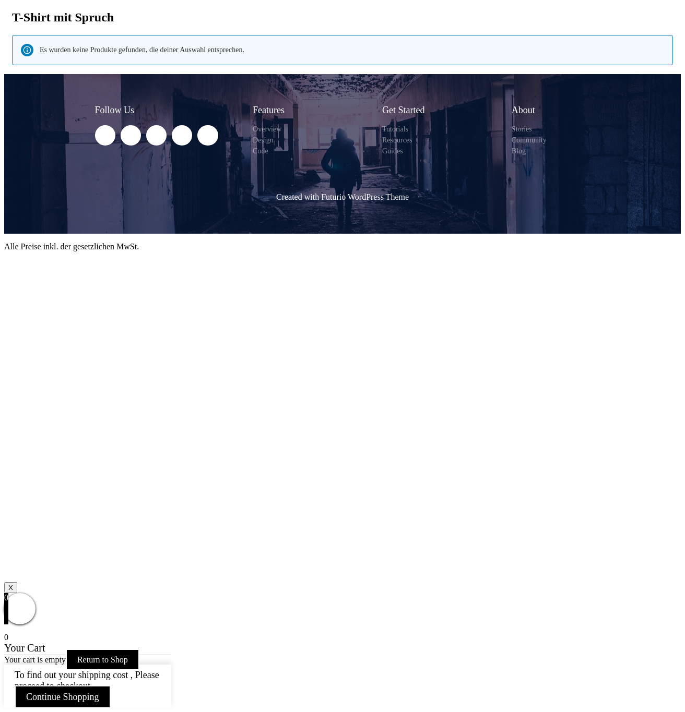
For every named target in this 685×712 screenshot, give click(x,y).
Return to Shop (102, 659)
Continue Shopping (62, 697)
